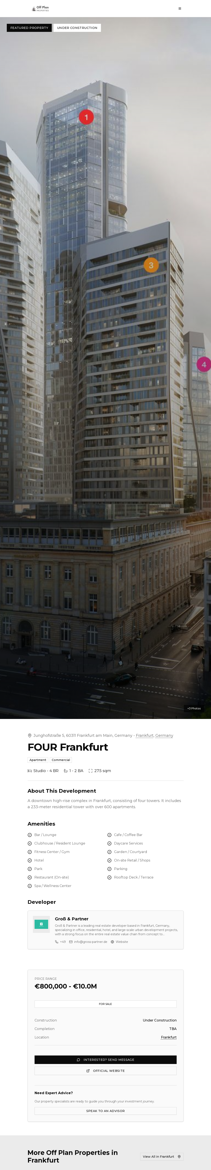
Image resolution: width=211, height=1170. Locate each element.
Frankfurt (145, 735)
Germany (164, 735)
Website (119, 942)
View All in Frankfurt (162, 1157)
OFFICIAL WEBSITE (105, 1071)
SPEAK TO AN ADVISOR (105, 1111)
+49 (60, 942)
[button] (105, 368)
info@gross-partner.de (88, 942)
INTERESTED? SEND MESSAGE (105, 1060)
